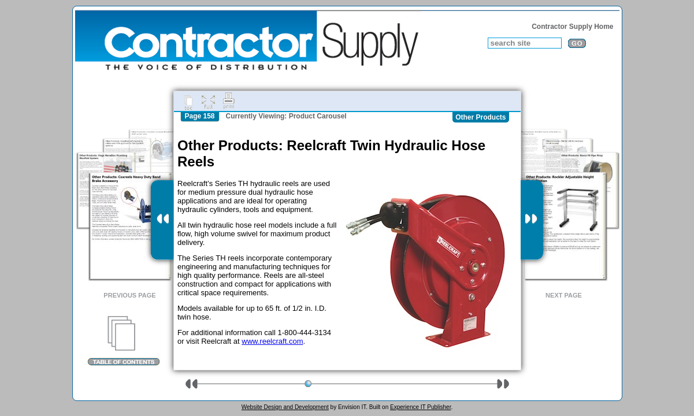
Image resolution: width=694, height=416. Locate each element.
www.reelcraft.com (272, 341)
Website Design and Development (285, 407)
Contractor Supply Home (572, 27)
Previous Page (129, 295)
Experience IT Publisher (420, 407)
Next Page (563, 295)
